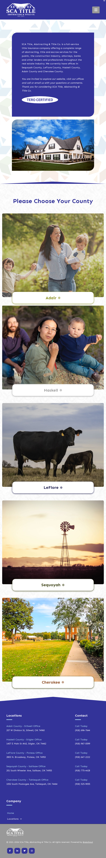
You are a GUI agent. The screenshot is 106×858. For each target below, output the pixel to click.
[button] (96, 10)
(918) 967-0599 (82, 743)
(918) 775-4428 (82, 770)
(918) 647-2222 (82, 757)
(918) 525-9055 (82, 784)
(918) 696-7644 (82, 730)
